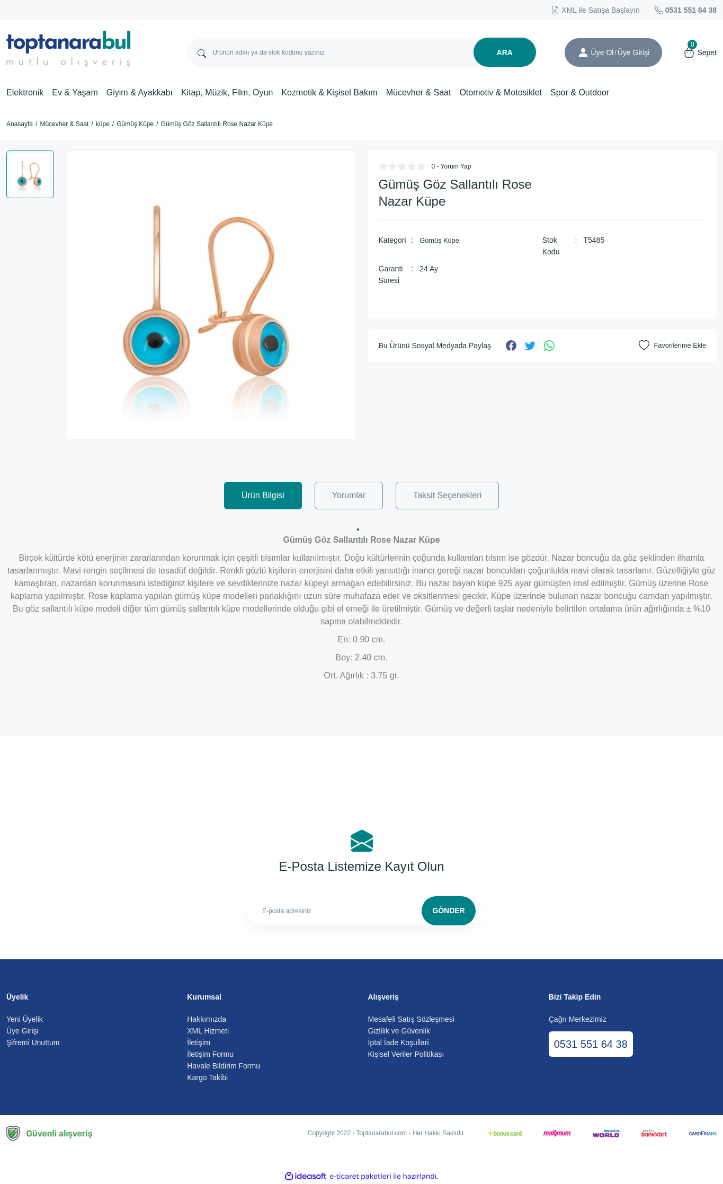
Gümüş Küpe (441, 240)
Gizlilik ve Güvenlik (399, 1031)
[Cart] (700, 52)
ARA (505, 52)
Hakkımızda (206, 1019)
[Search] (361, 52)
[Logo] (68, 49)
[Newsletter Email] (361, 910)
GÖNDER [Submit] (448, 910)
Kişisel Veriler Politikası (406, 1054)
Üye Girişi (22, 1031)
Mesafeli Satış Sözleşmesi (411, 1019)
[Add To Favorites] (670, 345)
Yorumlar (348, 495)
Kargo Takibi (207, 1077)
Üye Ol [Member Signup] (602, 52)
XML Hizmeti (208, 1031)
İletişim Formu (210, 1054)
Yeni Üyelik (24, 1019)
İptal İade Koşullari (398, 1042)
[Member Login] (583, 52)
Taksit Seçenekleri (447, 495)
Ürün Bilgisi (263, 495)
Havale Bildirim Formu (223, 1066)
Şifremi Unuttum (32, 1042)
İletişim (198, 1042)
